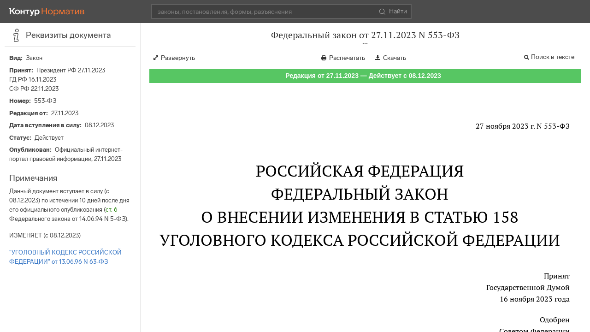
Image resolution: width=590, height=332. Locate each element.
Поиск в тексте (552, 57)
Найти (393, 11)
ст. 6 (112, 209)
